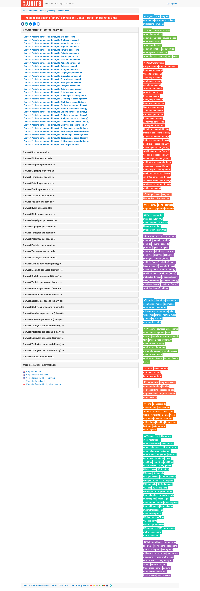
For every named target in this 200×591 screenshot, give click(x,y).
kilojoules (166, 194)
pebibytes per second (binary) (157, 173)
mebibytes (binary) (152, 277)
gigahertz (159, 208)
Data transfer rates (36, 11)
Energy (148, 194)
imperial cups (166, 506)
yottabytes (148, 258)
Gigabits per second (152, 74)
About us (49, 4)
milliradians (148, 24)
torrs (145, 340)
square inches (149, 56)
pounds (154, 564)
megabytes (148, 251)
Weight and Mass (153, 542)
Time (147, 404)
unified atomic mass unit (154, 571)
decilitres (147, 462)
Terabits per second (152, 77)
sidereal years (149, 429)
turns (157, 16)
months (165, 415)
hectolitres (148, 458)
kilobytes (164, 247)
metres (159, 304)
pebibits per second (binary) (156, 144)
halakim (160, 422)
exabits (155, 244)
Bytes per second (151, 96)
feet (152, 315)
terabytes (170, 251)
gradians (160, 24)
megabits (147, 240)
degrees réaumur (168, 393)
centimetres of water (153, 358)
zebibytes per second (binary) (157, 180)
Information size (153, 236)
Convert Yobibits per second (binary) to (49, 37)
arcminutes (148, 20)
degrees (165, 16)
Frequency (150, 205)
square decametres (152, 38)
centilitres (158, 462)
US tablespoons (159, 488)
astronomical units (152, 322)
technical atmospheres (154, 332)
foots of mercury (169, 351)
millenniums (149, 422)
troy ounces (148, 568)
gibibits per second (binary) (156, 136)
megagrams (170, 542)
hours (164, 411)
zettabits (165, 244)
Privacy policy (82, 585)
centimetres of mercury (154, 347)
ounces (163, 564)
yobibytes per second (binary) (157, 184)
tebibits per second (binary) (156, 140)
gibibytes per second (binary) (156, 166)
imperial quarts (167, 495)
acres (175, 56)
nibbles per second (152, 188)
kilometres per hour (152, 376)
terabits (166, 240)
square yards (149, 52)
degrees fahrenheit (152, 386)
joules (158, 194)
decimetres (169, 304)
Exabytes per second (153, 118)
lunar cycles (170, 422)
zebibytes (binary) (170, 284)
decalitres (159, 458)
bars (168, 332)
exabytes (158, 255)
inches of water (171, 358)
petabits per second (152, 81)
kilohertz (169, 205)
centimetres (148, 307)
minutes (156, 411)
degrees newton (150, 393)
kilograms (147, 546)
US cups (147, 488)
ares (170, 56)
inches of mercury (151, 351)
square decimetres (152, 41)
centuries (168, 418)
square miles (168, 49)
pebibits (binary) (167, 266)
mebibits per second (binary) (156, 133)
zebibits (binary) (167, 269)
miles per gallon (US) (153, 219)
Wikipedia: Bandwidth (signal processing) (43, 384)
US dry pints (163, 469)
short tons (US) (150, 560)
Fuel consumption (153, 215)
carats (159, 568)
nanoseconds (159, 404)
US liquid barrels (151, 476)
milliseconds (164, 407)
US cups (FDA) (150, 521)
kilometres (160, 300)
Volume (149, 436)
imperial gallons (150, 495)
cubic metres (167, 443)
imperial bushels (151, 506)
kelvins (165, 386)
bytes (155, 247)
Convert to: (43, 29)
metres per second (152, 372)
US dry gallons (164, 465)
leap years (148, 418)
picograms (148, 557)
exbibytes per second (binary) (157, 177)
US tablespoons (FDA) (153, 524)
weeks (146, 415)
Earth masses (149, 575)
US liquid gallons (168, 476)
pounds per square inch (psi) (165, 336)
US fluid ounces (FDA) (153, 517)
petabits (147, 244)
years (172, 415)
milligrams (148, 553)
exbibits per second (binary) (156, 147)
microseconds (150, 407)
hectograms (159, 546)
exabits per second (152, 85)
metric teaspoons (151, 535)
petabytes (147, 255)
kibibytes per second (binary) (156, 158)
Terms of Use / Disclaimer (63, 585)
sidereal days (159, 426)
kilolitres (172, 454)
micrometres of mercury (160, 340)
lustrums (147, 426)
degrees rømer (150, 397)
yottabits (147, 247)
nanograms (173, 553)
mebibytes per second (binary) (157, 162)
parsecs (147, 318)
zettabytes (169, 255)
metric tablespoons (152, 532)
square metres (169, 38)
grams (146, 549)
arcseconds (160, 20)
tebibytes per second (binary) (156, 169)
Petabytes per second (153, 114)
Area (147, 30)
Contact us (69, 4)
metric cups (169, 528)
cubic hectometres (152, 440)
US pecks (147, 473)
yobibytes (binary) (151, 288)
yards (145, 315)
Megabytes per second (153, 103)
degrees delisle (167, 390)
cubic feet (165, 451)
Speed (148, 368)
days (171, 411)
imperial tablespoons (153, 510)
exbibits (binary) (150, 269)
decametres (148, 304)
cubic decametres (151, 443)
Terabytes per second (153, 110)
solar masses (164, 575)
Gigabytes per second (153, 107)
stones (146, 564)
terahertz (169, 208)
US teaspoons (149, 491)
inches (158, 315)
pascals (147, 336)
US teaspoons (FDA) (152, 528)
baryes (146, 362)
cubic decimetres (151, 447)
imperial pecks (171, 502)
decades (158, 418)
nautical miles (169, 315)
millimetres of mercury (153, 343)
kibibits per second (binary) (156, 129)
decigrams (156, 549)
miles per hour (161, 368)
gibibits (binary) (168, 262)
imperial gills (163, 499)
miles (171, 311)
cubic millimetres (151, 451)
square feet (162, 52)
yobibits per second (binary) (59, 11)
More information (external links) (39, 365)
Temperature (151, 382)
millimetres (161, 307)
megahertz (148, 208)
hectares (162, 56)
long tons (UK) (165, 560)
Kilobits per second (168, 66)
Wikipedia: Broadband (35, 381)
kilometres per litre (152, 226)
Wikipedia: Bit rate (33, 371)
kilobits (172, 236)
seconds (147, 411)
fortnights (155, 415)
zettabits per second (152, 88)
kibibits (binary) (162, 258)
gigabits (157, 240)
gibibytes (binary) (170, 277)
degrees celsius (167, 382)
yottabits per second (152, 92)
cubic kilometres (163, 436)
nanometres (162, 311)
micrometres (149, 311)
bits (165, 236)
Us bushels (158, 473)
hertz (160, 205)
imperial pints (149, 499)
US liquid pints (166, 480)
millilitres (168, 462)
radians (171, 20)
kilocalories (148, 198)
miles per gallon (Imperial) (155, 222)
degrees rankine (150, 390)
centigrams (167, 549)
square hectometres (152, 34)
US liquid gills (149, 484)
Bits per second (150, 66)
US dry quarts (149, 469)
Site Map (58, 4)
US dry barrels (149, 465)
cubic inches (149, 454)
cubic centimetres (169, 447)
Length (148, 300)
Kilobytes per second (153, 99)
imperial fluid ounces (153, 502)
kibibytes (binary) (168, 273)
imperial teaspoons (152, 513)
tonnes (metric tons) (164, 557)
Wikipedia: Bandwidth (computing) (40, 378)
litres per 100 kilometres (154, 230)
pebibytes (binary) (169, 280)
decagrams (172, 546)
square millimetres (152, 49)
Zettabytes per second (153, 122)
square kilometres (161, 30)
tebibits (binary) (150, 266)
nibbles (165, 288)
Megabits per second (153, 70)
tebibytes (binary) (151, 280)
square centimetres (152, 45)
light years (157, 318)
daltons (166, 568)
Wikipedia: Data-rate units (37, 375)
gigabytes (159, 251)
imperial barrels (165, 491)
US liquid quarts (150, 480)
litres (168, 458)
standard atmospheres (167, 329)
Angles (148, 16)
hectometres (172, 300)
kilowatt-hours (162, 198)
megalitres (161, 454)
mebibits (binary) (151, 262)
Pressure (149, 329)
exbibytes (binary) (151, 284)
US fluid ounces (165, 484)
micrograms (160, 553)
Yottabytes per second (153, 125)
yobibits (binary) (150, 273)
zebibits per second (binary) (156, 151)
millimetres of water (152, 354)
